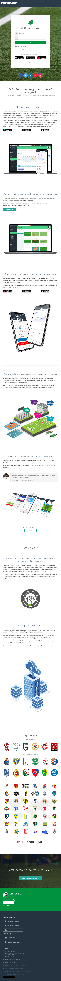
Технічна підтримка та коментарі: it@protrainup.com (18, 971)
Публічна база (9, 209)
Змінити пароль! (35, 50)
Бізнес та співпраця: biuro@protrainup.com (16, 965)
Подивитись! (30, 530)
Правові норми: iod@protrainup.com (14, 974)
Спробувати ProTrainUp (30, 878)
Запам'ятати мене (21, 46)
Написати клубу (8, 902)
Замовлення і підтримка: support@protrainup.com (18, 968)
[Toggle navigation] (59, 3)
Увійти (30, 42)
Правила (30, 62)
